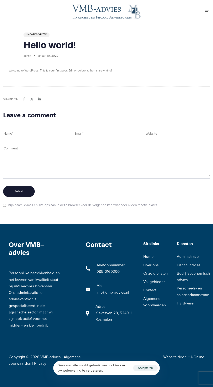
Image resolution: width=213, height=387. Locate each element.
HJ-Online (196, 357)
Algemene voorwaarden (154, 301)
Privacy (39, 363)
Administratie (188, 256)
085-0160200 (108, 271)
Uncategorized (36, 34)
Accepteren (145, 368)
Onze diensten (155, 273)
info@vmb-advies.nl (113, 292)
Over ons (151, 265)
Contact (149, 290)
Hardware (185, 303)
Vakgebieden (154, 281)
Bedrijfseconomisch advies (190, 276)
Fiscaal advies (189, 265)
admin (27, 56)
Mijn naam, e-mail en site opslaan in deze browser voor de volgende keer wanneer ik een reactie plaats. (82, 205)
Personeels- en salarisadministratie (190, 291)
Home (148, 256)
